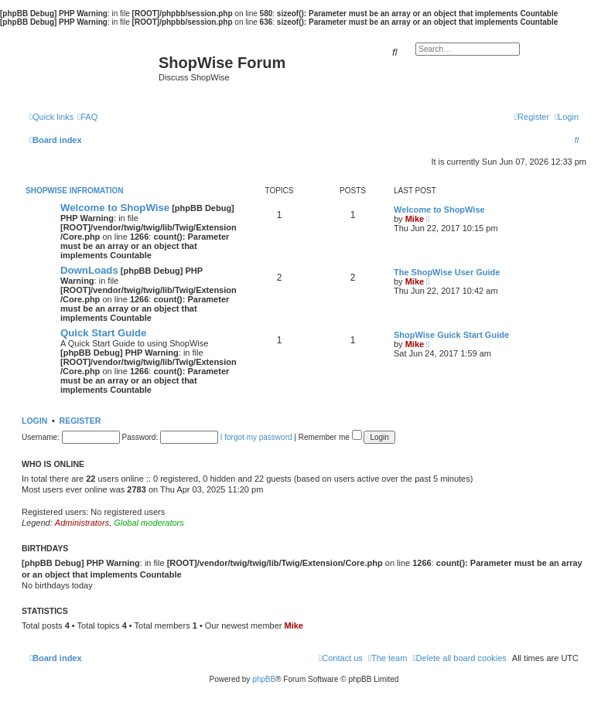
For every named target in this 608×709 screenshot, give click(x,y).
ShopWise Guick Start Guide (451, 334)
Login (34, 420)
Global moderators (149, 522)
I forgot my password (256, 437)
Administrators (82, 522)
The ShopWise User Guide (447, 272)
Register (80, 420)
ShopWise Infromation (74, 190)
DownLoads (89, 270)
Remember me (330, 437)
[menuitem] (87, 116)
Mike (414, 218)
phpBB (263, 679)
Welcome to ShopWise (114, 207)
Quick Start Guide (103, 333)
